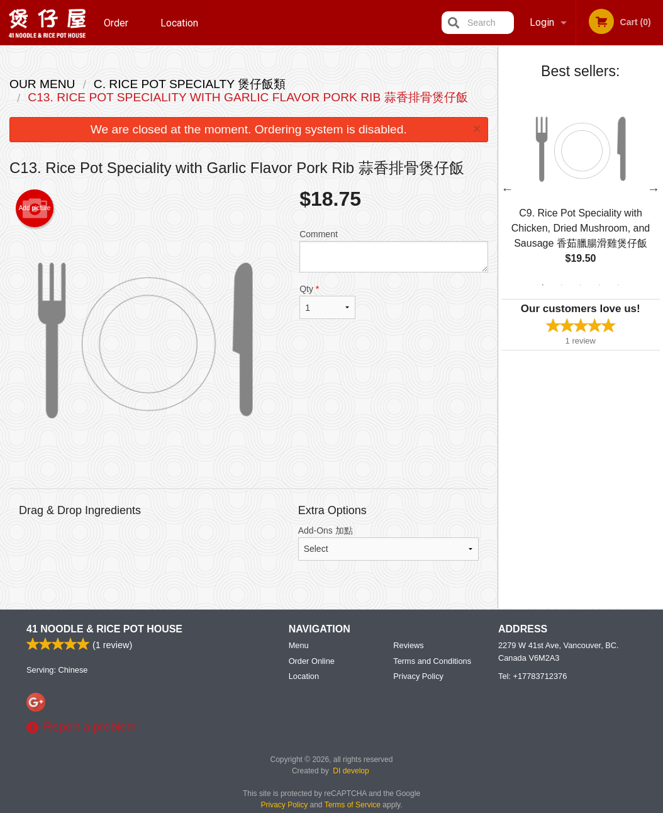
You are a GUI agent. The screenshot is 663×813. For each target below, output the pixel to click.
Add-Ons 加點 (388, 543)
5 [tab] (618, 285)
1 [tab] (543, 285)
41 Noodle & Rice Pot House (104, 629)
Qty (327, 301)
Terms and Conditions (432, 661)
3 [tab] (580, 285)
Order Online (117, 30)
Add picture (35, 208)
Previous (507, 188)
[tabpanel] (580, 188)
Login (542, 22)
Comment (393, 250)
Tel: (532, 676)
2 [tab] (561, 285)
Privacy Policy (418, 676)
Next (653, 188)
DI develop (351, 770)
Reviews (408, 645)
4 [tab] (599, 285)
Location (179, 22)
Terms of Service (353, 804)
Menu (299, 645)
